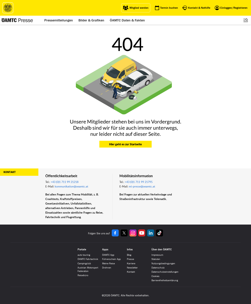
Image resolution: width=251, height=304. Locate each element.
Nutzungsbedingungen (163, 263)
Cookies (155, 276)
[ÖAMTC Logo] (8, 8)
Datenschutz (158, 267)
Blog (129, 255)
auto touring (84, 255)
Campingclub (84, 263)
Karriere (131, 263)
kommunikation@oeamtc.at (71, 186)
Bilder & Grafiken (91, 20)
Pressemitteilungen (58, 20)
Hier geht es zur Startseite (125, 144)
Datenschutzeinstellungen (164, 272)
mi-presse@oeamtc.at (142, 186)
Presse (130, 259)
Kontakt (9, 172)
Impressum (157, 255)
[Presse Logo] (17, 20)
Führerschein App (111, 259)
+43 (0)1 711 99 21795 (139, 182)
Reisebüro (83, 275)
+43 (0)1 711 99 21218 (64, 182)
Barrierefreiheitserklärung (164, 280)
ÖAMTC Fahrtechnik (88, 259)
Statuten (155, 259)
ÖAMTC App (108, 255)
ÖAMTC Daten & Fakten (127, 20)
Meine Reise (108, 263)
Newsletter (132, 267)
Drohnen (106, 267)
